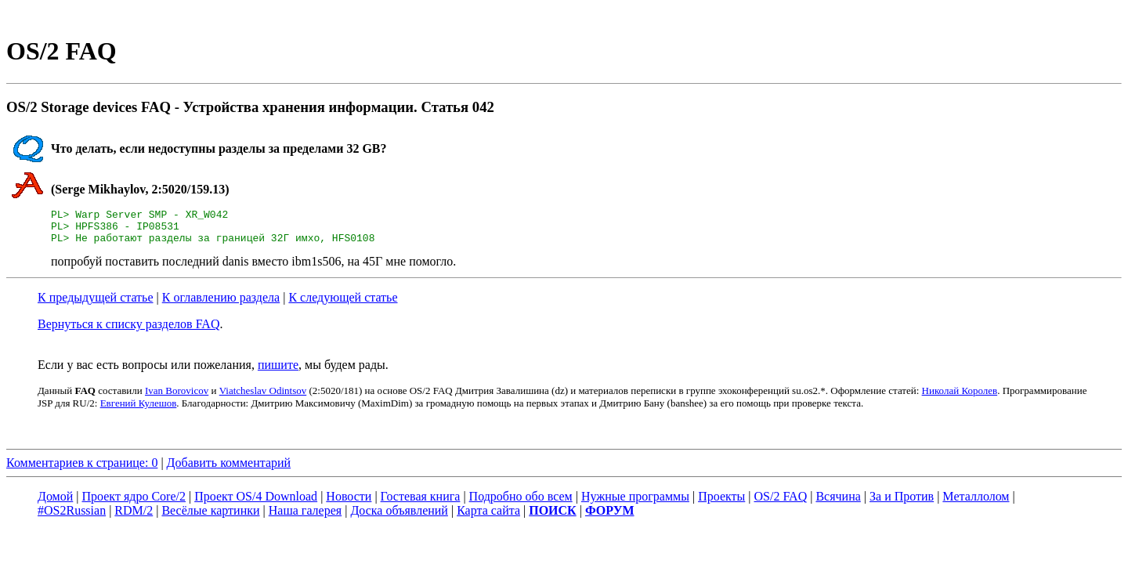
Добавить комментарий (229, 469)
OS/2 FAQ (780, 503)
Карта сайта (488, 517)
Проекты (721, 503)
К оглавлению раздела (221, 304)
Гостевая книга (421, 503)
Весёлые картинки (210, 517)
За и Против (902, 503)
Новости (348, 503)
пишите (278, 371)
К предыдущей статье (96, 304)
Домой (55, 503)
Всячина (837, 503)
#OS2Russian (72, 517)
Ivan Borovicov (176, 397)
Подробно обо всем (521, 503)
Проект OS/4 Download (255, 503)
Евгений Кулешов (138, 410)
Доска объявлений (399, 517)
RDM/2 (133, 517)
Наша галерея (305, 517)
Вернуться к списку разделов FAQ (128, 331)
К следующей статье (342, 304)
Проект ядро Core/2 (134, 503)
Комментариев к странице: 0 (81, 469)
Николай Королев (960, 397)
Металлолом (975, 503)
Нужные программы (635, 503)
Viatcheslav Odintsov (263, 397)
